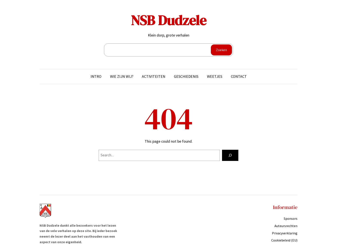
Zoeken (221, 50)
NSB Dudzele (168, 20)
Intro (95, 76)
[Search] (230, 155)
